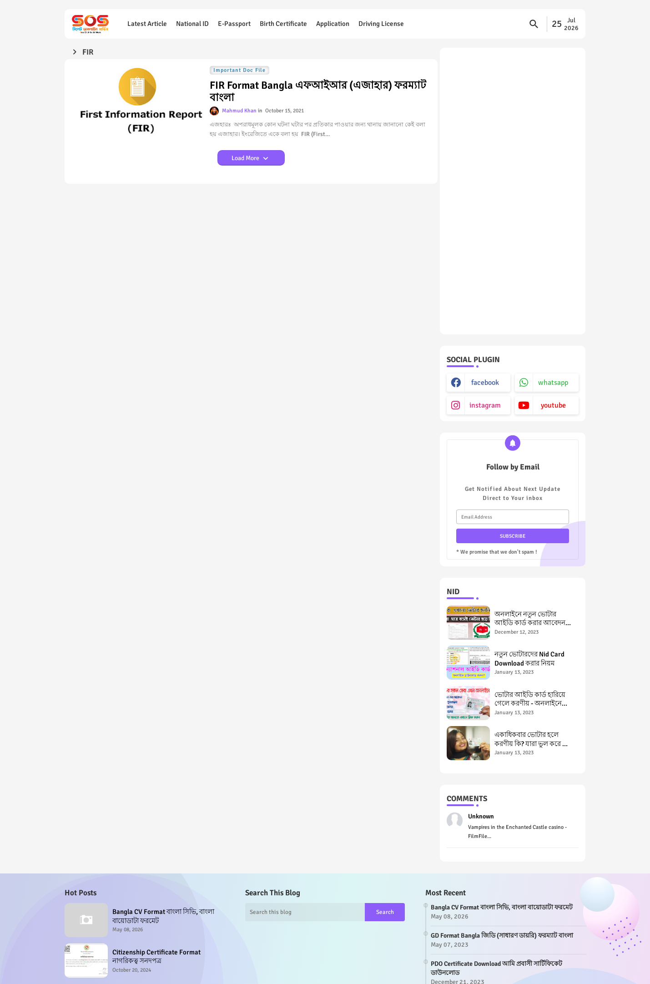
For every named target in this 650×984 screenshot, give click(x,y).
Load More (246, 158)
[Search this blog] (305, 912)
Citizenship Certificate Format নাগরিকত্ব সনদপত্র (156, 956)
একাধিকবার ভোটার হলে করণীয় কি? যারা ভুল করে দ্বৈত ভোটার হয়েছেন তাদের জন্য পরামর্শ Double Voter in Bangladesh (534, 739)
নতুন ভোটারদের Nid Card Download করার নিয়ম (529, 658)
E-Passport (234, 24)
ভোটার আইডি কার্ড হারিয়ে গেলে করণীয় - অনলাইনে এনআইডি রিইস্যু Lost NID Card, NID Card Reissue (529, 699)
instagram (485, 405)
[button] (534, 24)
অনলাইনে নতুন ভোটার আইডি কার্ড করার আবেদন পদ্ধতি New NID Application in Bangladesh (533, 619)
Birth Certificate (283, 24)
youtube (553, 405)
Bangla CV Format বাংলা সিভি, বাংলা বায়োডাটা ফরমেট (163, 916)
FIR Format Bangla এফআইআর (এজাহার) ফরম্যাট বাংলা (318, 91)
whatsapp (553, 382)
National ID (192, 24)
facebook (485, 382)
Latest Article (147, 24)
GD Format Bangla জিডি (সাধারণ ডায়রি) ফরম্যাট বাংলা (502, 935)
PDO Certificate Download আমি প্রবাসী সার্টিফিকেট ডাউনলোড (496, 968)
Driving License (381, 24)
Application (332, 24)
